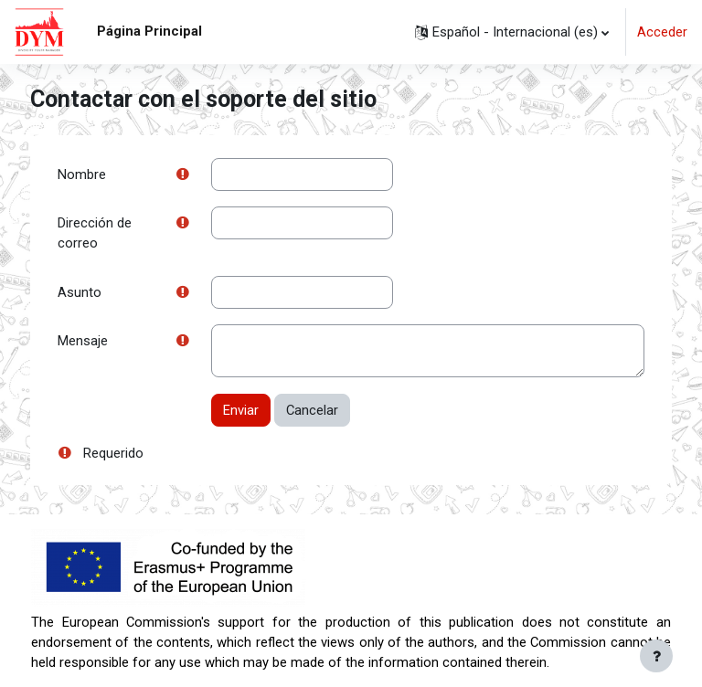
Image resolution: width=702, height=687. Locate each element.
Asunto (79, 292)
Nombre (82, 174)
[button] (512, 32)
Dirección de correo (95, 233)
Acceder (662, 32)
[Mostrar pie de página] (656, 655)
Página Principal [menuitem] (149, 31)
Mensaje (83, 341)
